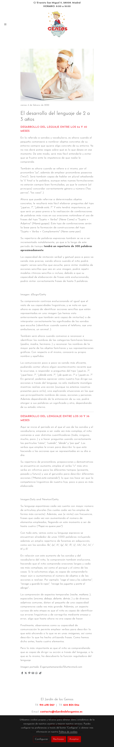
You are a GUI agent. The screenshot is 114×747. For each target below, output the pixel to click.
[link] (56, 24)
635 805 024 (71, 705)
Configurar (41, 739)
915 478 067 (46, 705)
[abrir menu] (5, 24)
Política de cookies (68, 732)
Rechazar (58, 739)
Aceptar (74, 739)
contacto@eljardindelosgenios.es (61, 711)
